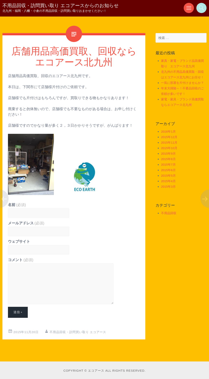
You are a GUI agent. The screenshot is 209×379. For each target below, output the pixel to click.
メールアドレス (26, 223)
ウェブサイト (19, 241)
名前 (17, 205)
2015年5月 (168, 175)
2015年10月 (169, 148)
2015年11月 (169, 142)
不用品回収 (168, 213)
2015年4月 (168, 181)
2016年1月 (168, 131)
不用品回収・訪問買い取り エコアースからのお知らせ (60, 5)
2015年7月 (168, 164)
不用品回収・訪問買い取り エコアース (78, 332)
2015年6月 (168, 170)
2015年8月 (168, 159)
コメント (20, 260)
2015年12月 (169, 137)
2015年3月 (168, 186)
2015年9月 (168, 153)
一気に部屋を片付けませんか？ (182, 82)
